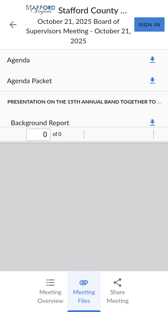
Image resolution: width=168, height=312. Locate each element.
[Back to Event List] (12, 24)
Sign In (149, 24)
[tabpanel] (84, 160)
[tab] (50, 291)
